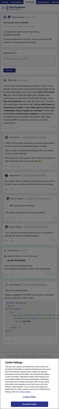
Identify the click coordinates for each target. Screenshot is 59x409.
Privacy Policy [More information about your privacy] (25, 395)
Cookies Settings (29, 400)
